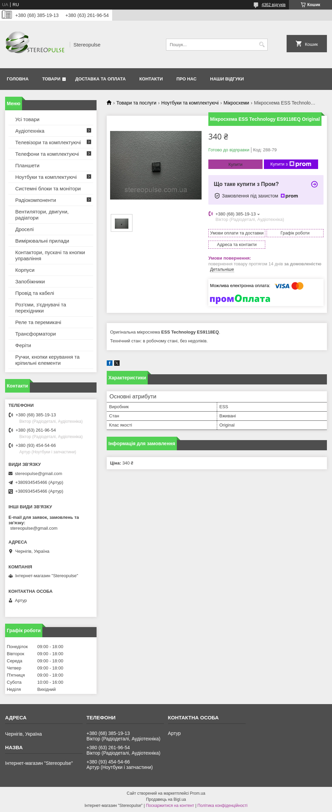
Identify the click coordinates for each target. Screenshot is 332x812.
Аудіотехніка (29, 131)
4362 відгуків (274, 4)
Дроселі (24, 229)
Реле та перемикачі (38, 322)
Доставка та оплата (100, 78)
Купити (235, 164)
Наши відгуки (227, 78)
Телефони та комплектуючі (47, 154)
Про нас (186, 78)
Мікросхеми (236, 103)
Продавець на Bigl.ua (166, 799)
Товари (51, 78)
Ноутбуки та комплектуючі (190, 103)
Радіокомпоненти (35, 200)
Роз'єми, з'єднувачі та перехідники (40, 308)
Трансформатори (35, 334)
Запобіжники (30, 281)
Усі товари (27, 119)
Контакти (151, 78)
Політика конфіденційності (223, 805)
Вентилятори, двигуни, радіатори (42, 215)
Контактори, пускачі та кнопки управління (50, 255)
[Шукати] (262, 45)
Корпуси (25, 270)
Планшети (27, 165)
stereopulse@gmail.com (38, 473)
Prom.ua (197, 793)
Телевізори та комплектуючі (48, 142)
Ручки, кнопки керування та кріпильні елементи (47, 360)
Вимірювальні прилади (42, 241)
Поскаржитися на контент (170, 805)
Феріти (23, 345)
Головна (17, 78)
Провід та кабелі (34, 293)
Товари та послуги (136, 103)
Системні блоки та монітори (48, 188)
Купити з (290, 164)
